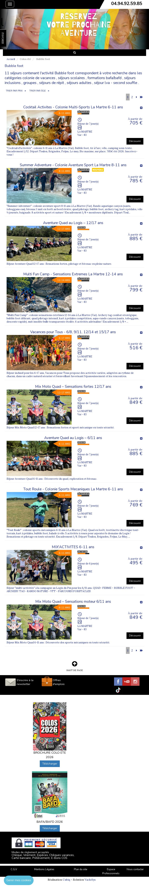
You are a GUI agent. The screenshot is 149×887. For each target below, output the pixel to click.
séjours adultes (79, 82)
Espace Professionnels (111, 871)
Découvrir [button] (135, 141)
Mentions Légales (44, 869)
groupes (29, 82)
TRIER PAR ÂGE (37, 90)
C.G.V (14, 869)
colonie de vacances (39, 77)
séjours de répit (51, 82)
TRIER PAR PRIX (14, 90)
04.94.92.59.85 (126, 3)
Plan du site (80, 869)
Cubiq (66, 879)
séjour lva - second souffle (115, 82)
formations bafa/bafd (104, 77)
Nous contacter (135, 869)
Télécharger (49, 763)
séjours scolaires (71, 77)
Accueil (11, 59)
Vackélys (90, 879)
